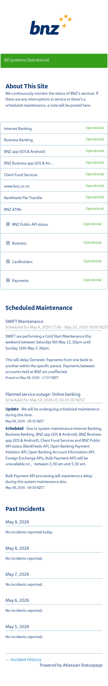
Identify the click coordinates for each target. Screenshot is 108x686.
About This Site (27, 86)
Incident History (23, 659)
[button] (8, 224)
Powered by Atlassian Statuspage (71, 665)
